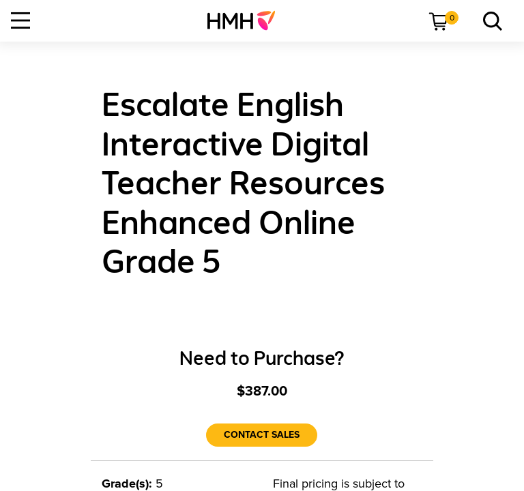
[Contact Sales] (261, 435)
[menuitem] (246, 20)
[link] (246, 20)
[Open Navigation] (20, 20)
